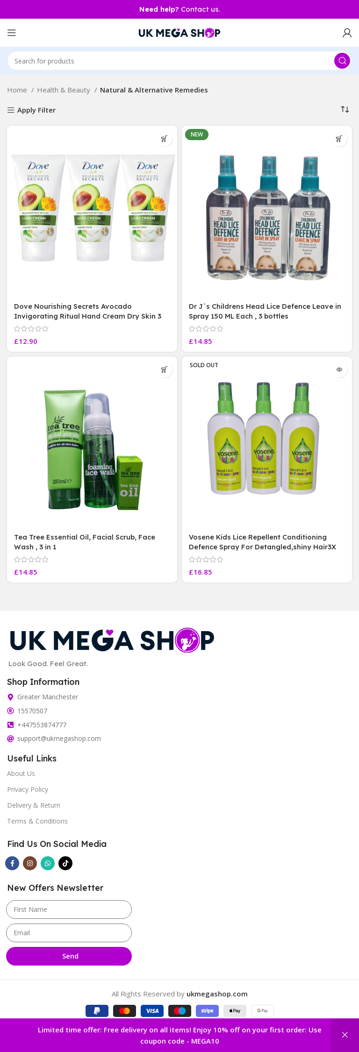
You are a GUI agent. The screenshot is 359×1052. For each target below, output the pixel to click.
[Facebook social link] (12, 863)
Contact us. (179, 9)
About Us (21, 773)
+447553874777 (41, 724)
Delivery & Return (33, 805)
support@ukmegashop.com (59, 738)
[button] (164, 138)
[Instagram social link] (30, 863)
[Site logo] (179, 31)
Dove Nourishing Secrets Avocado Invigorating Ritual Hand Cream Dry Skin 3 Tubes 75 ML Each (88, 316)
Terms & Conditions (37, 821)
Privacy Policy (27, 789)
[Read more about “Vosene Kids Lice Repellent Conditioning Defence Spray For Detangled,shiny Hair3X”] (339, 369)
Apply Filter (36, 110)
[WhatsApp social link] (48, 863)
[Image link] (112, 638)
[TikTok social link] (65, 863)
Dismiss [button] (345, 1035)
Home (18, 89)
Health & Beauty (64, 89)
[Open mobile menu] (11, 32)
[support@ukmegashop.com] (10, 738)
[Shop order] (345, 109)
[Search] (179, 61)
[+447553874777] (10, 724)
